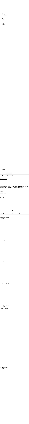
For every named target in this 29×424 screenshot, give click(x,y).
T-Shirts (3, 13)
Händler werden (3, 332)
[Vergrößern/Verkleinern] (1, 422)
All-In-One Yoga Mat (3, 259)
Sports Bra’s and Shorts (5, 12)
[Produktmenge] (4, 39)
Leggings (3, 19)
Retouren (3, 330)
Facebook (4, 359)
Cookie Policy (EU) (4, 335)
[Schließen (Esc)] (10, 422)
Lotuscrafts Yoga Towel (4, 291)
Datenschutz (3, 333)
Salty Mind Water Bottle (4, 228)
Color (2, 36)
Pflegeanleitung (3, 329)
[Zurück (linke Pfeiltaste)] (1, 423)
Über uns (3, 327)
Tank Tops (3, 14)
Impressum (3, 334)
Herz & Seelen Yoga (3, 322)
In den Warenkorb (3, 40)
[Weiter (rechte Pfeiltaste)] (4, 423)
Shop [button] (2, 18)
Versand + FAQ (3, 328)
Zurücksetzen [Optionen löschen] (13, 36)
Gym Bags (3, 24)
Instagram (8, 359)
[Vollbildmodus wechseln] (4, 422)
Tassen (3, 23)
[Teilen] (7, 422)
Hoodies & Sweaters (4, 15)
